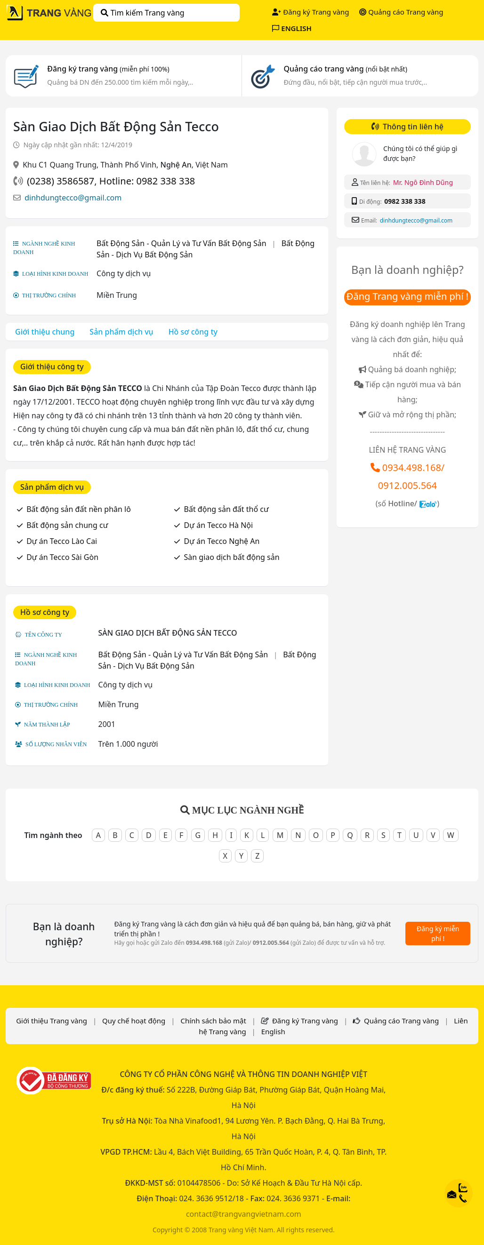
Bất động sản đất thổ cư (226, 509)
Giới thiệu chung (44, 332)
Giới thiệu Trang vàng (51, 1020)
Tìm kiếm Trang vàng (142, 13)
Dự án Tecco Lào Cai (61, 541)
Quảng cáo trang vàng (345, 69)
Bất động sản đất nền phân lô (78, 509)
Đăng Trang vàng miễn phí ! (407, 296)
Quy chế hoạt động (133, 1020)
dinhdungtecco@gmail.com (72, 197)
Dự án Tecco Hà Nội (218, 525)
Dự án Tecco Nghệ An (222, 541)
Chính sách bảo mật (213, 1020)
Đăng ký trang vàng (108, 69)
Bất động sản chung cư (67, 525)
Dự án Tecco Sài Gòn (62, 557)
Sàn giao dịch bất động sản (232, 557)
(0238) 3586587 (60, 181)
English (273, 1031)
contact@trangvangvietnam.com (243, 1214)
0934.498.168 (411, 467)
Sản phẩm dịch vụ (121, 332)
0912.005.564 (407, 485)
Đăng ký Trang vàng (310, 11)
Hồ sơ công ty (193, 332)
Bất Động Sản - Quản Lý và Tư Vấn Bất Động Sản (181, 243)
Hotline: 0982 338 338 (147, 181)
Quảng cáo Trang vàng (401, 11)
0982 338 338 (404, 201)
